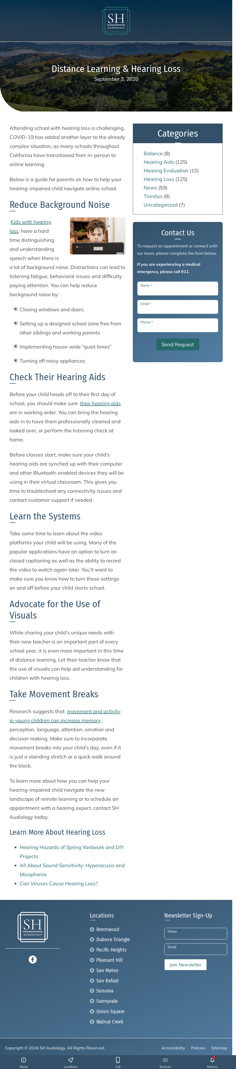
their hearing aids (100, 403)
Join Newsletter (186, 965)
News (150, 187)
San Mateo (107, 970)
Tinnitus (153, 196)
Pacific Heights (111, 950)
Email (145, 303)
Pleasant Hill (109, 960)
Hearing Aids (159, 162)
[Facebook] (33, 958)
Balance (153, 153)
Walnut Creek (109, 1022)
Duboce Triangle (113, 939)
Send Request (178, 344)
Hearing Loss (159, 179)
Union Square (110, 1011)
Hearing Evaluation (166, 170)
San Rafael (107, 981)
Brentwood (107, 929)
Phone (146, 322)
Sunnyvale (107, 1001)
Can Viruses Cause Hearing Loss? (59, 883)
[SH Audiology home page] (116, 21)
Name (146, 285)
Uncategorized (161, 205)
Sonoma (104, 991)
